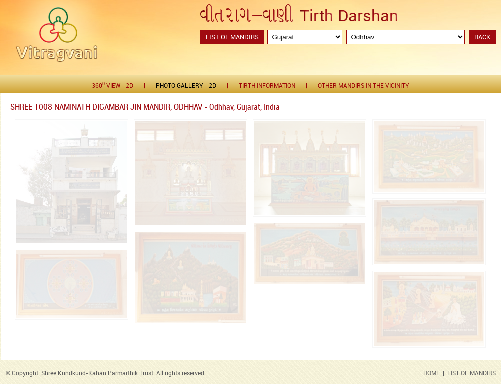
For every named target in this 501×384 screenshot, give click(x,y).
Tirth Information (267, 86)
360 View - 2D (112, 85)
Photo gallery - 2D (186, 86)
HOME (431, 373)
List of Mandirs (232, 37)
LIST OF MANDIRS (471, 373)
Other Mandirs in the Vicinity (363, 86)
